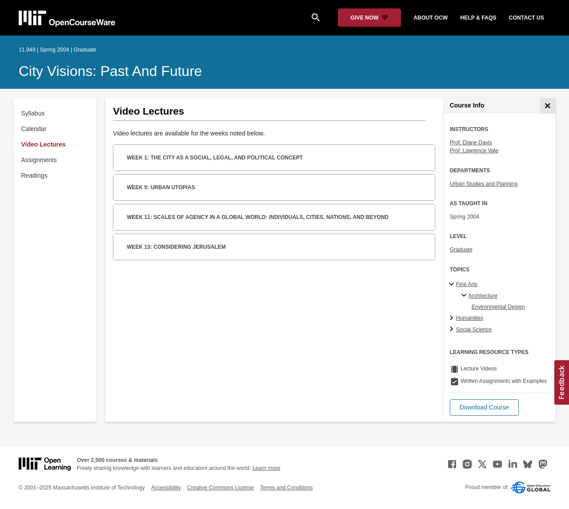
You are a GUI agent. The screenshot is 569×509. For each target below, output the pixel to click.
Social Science (474, 329)
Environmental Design (498, 307)
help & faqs (478, 18)
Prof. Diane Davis (471, 142)
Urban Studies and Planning (484, 184)
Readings (34, 175)
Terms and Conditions (286, 488)
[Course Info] (548, 106)
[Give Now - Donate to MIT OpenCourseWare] (369, 17)
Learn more (266, 468)
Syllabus (33, 113)
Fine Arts (466, 284)
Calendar (34, 128)
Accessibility (166, 488)
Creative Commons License (220, 488)
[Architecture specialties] (465, 296)
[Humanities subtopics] (453, 318)
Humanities (469, 318)
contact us (526, 18)
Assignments (39, 159)
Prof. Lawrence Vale (474, 150)
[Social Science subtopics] (453, 329)
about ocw (430, 18)
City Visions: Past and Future (110, 71)
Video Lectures (43, 144)
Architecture (483, 296)
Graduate (461, 250)
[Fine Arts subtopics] (453, 284)
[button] (484, 407)
